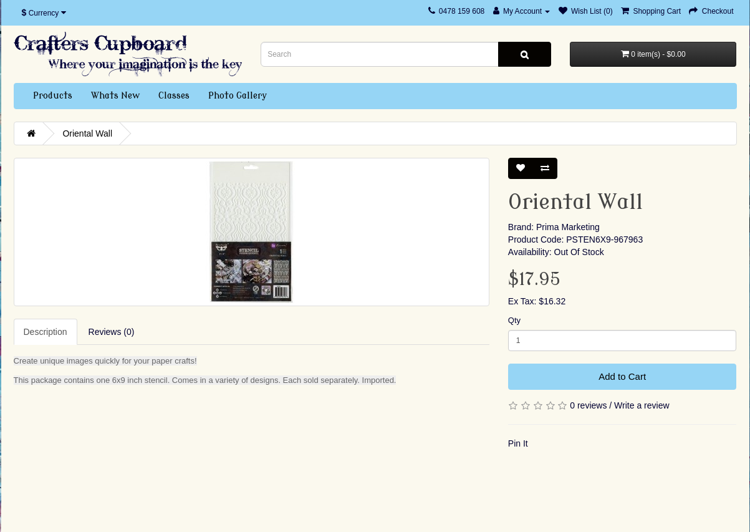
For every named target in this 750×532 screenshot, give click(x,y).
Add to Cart (622, 376)
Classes (174, 95)
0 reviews (588, 405)
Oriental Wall (87, 133)
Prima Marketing (568, 227)
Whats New (115, 95)
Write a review (641, 405)
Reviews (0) (112, 332)
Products (52, 95)
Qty (514, 320)
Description (45, 332)
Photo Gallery (237, 95)
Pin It (518, 443)
